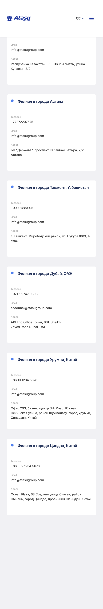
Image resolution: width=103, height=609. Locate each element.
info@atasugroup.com (27, 50)
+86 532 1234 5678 (25, 466)
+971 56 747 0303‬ (24, 294)
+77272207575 (22, 122)
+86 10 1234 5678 (24, 380)
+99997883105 (22, 208)
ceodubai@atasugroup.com (31, 308)
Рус (80, 18)
